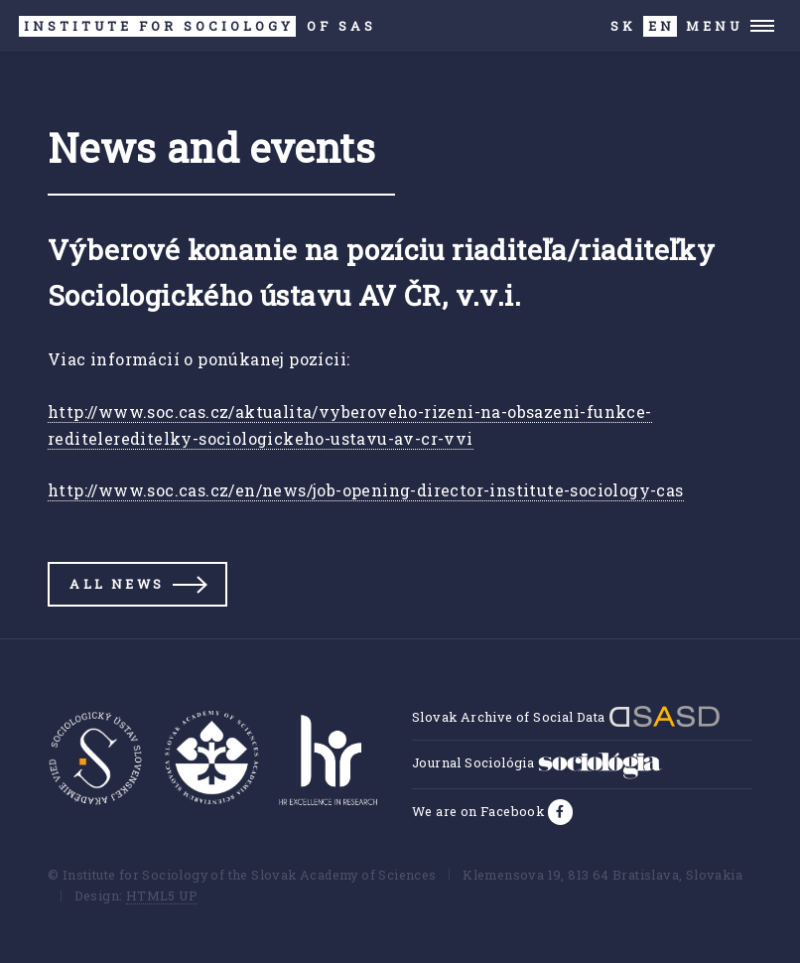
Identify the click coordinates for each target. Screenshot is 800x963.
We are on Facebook (480, 811)
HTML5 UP (162, 895)
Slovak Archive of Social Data (566, 717)
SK (623, 26)
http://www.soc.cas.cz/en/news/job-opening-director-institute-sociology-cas (366, 490)
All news (116, 584)
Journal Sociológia (537, 762)
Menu (714, 26)
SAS (197, 26)
